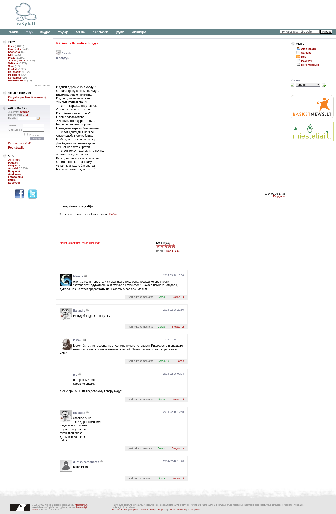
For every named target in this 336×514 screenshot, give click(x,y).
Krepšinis (162, 510)
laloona (78, 276)
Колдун (93, 43)
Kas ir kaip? (173, 251)
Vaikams (13, 63)
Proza (11, 57)
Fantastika (14, 49)
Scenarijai (14, 51)
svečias (24, 111)
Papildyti (306, 60)
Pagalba (13, 162)
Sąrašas (306, 52)
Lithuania (181, 510)
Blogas (180, 360)
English (13, 69)
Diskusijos (139, 32)
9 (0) (25, 114)
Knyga (153, 510)
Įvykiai (120, 32)
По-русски (14, 71)
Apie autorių (308, 48)
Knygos (45, 32)
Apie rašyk (14, 159)
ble (75, 374)
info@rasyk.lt (81, 505)
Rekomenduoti (310, 64)
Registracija (16, 147)
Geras (161, 296)
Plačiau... (114, 214)
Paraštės (144, 510)
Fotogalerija (15, 176)
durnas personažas (86, 462)
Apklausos (14, 174)
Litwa (197, 510)
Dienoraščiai (101, 32)
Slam (11, 66)
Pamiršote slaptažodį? (19, 143)
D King (77, 340)
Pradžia (14, 32)
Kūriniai (62, 43)
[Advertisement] (146, 14)
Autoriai (13, 168)
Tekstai (80, 32)
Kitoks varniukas (120, 510)
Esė (10, 54)
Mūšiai (12, 179)
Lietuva (171, 510)
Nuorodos (14, 182)
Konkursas (15, 77)
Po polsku (14, 74)
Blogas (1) (178, 296)
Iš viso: (42, 85)
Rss (303, 56)
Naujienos (14, 165)
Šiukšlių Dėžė (16, 60)
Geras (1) (163, 360)
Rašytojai (63, 32)
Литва (191, 510)
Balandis (78, 43)
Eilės (11, 46)
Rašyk (29, 32)
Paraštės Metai (17, 80)
